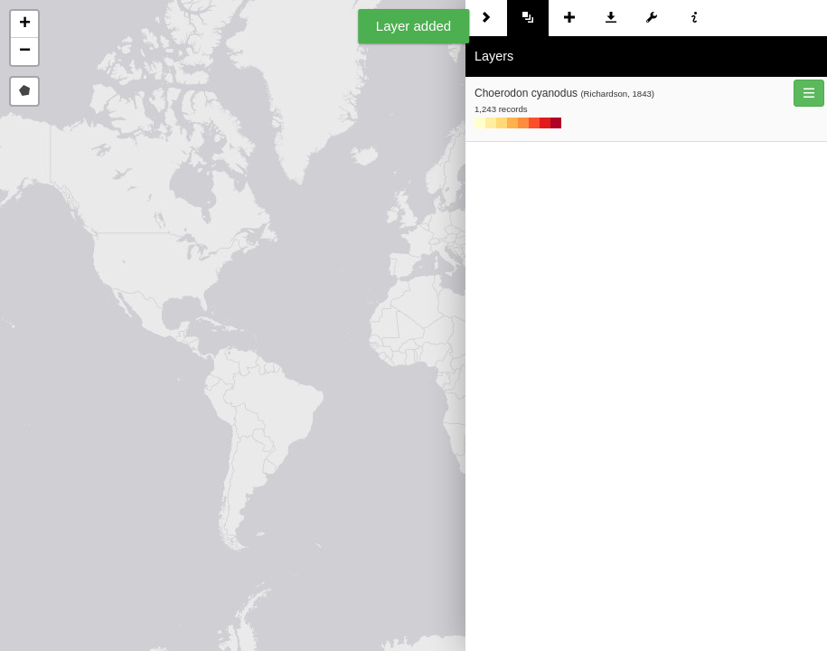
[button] (24, 24)
